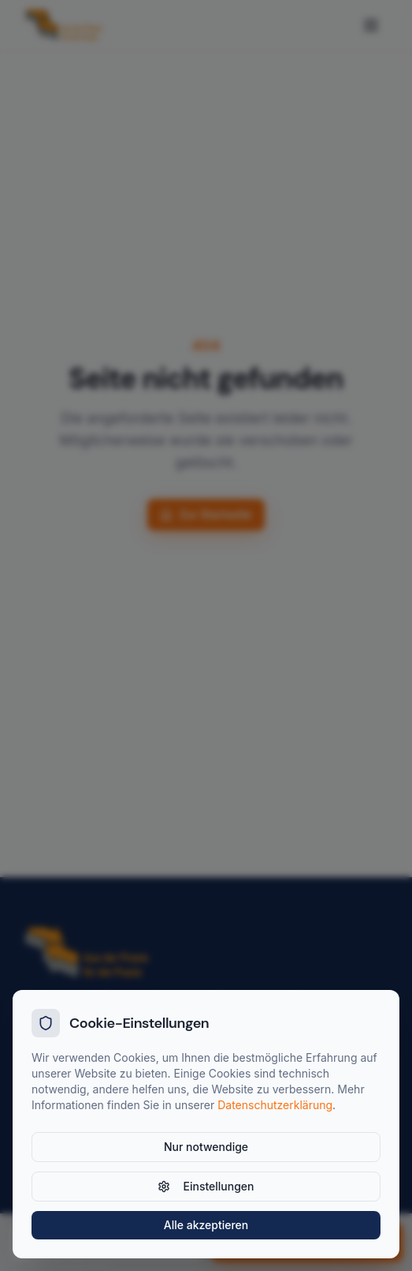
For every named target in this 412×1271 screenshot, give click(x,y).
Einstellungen (206, 1186)
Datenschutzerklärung (274, 1105)
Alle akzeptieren (206, 1225)
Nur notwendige (206, 1146)
